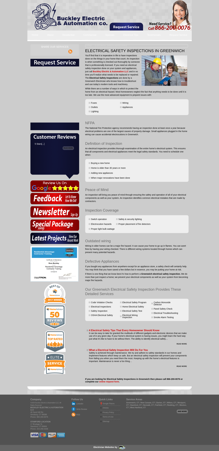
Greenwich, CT (133, 403)
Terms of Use (108, 417)
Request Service (178, 35)
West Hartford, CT (138, 407)
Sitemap (106, 421)
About (50, 35)
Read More (182, 344)
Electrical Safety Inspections (111, 46)
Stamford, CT (136, 405)
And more (182, 411)
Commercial (89, 35)
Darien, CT (161, 403)
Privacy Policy (108, 412)
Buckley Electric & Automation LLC (110, 71)
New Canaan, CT (147, 403)
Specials (109, 35)
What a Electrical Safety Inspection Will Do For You (118, 350)
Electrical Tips (130, 35)
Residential (68, 35)
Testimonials (154, 35)
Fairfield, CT (160, 405)
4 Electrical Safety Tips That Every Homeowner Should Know (124, 330)
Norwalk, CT (148, 405)
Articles (106, 408)
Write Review (81, 409)
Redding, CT (173, 405)
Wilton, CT (172, 403)
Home (35, 35)
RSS (78, 415)
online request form (109, 381)
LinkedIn (79, 404)
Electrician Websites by (109, 447)
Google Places (109, 404)
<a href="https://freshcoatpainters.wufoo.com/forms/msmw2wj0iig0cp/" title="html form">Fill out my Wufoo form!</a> (54, 105)
